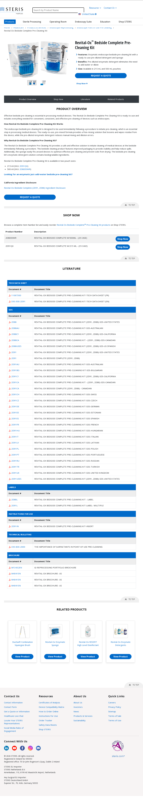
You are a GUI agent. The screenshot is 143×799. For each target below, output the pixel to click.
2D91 (13, 352)
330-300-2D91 (18, 301)
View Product (22, 656)
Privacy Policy (114, 707)
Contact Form (10, 707)
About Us (78, 702)
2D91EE (15, 412)
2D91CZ (15, 400)
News (76, 711)
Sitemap (112, 711)
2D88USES (16, 346)
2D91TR (15, 466)
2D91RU (15, 460)
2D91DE (15, 406)
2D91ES (15, 418)
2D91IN (15, 526)
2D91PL (15, 448)
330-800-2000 (18, 546)
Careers (112, 702)
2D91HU (15, 430)
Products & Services (83, 716)
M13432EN (16, 567)
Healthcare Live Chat (13, 716)
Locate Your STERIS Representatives (13, 722)
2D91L (14, 505)
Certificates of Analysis (49, 702)
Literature (85, 99)
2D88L (14, 499)
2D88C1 (15, 334)
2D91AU (15, 364)
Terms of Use (114, 720)
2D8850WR (25, 169)
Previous (7, 59)
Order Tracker (45, 720)
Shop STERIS (45, 729)
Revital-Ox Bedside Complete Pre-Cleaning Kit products (83, 224)
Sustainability (80, 720)
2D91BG (15, 370)
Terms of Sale (114, 716)
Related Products (116, 99)
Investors (78, 707)
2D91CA (15, 382)
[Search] (58, 10)
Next (68, 59)
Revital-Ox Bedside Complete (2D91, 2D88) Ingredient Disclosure (35, 187)
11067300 (16, 295)
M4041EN (16, 573)
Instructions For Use (48, 716)
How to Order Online (48, 711)
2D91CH (15, 394)
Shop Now (81, 83)
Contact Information (13, 702)
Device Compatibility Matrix (51, 707)
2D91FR (15, 424)
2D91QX (24, 166)
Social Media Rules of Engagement (14, 729)
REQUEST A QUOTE (101, 75)
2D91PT (15, 454)
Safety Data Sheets (48, 725)
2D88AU (15, 328)
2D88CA (15, 340)
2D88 (13, 322)
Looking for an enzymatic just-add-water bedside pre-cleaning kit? (38, 174)
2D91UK (15, 472)
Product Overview (27, 99)
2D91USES (16, 478)
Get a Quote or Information (17, 711)
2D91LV (15, 442)
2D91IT (15, 436)
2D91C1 (15, 376)
